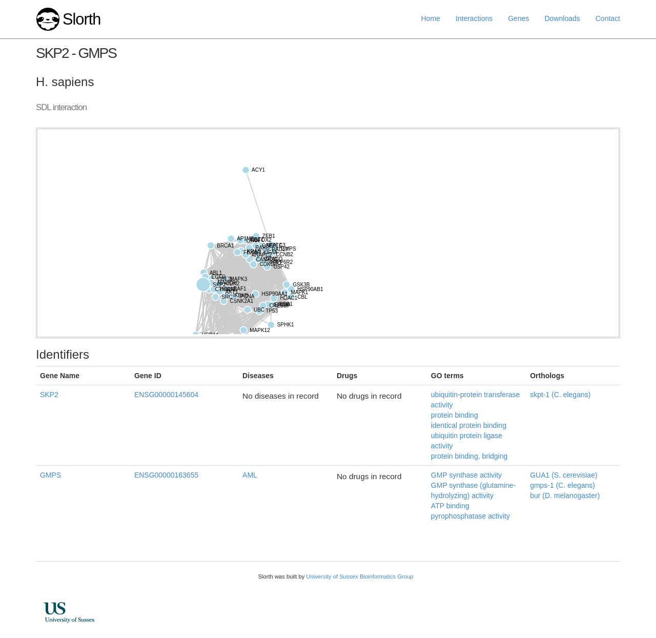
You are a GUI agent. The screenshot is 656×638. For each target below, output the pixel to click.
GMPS (50, 475)
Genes (518, 18)
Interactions (474, 18)
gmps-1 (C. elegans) (562, 485)
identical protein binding (468, 425)
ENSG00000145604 (166, 394)
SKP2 (49, 394)
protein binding (454, 415)
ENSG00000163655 (166, 475)
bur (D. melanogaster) (565, 495)
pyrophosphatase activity (470, 516)
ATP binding (450, 506)
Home (430, 18)
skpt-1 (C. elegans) (560, 394)
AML (249, 475)
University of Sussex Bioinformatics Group (359, 576)
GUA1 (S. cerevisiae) (563, 475)
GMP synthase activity (466, 475)
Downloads (562, 18)
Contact (608, 18)
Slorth (81, 19)
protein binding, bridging (469, 456)
